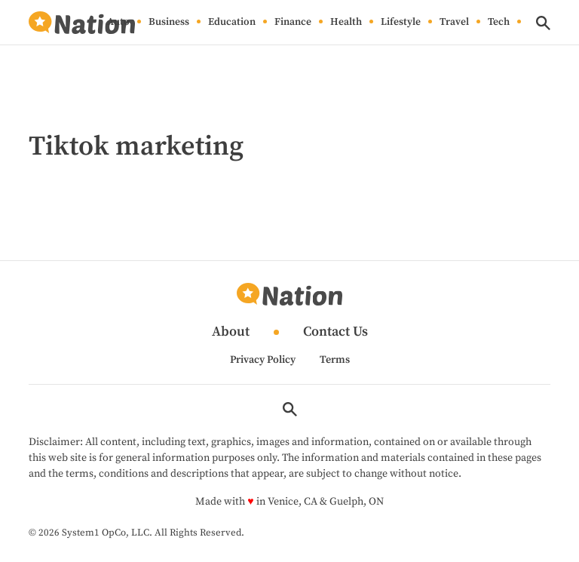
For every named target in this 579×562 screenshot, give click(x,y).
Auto (118, 23)
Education (232, 23)
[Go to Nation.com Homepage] (81, 23)
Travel (454, 23)
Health (346, 23)
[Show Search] (543, 23)
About (231, 332)
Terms (335, 360)
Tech (499, 23)
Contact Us (335, 332)
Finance (292, 23)
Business (169, 23)
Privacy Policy (263, 360)
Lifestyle (401, 23)
